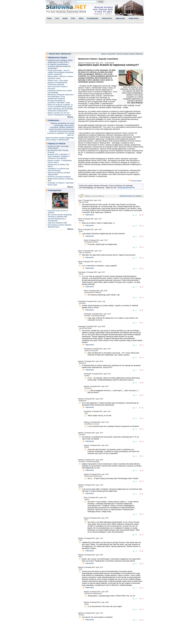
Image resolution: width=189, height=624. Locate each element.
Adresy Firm (107, 18)
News (49, 18)
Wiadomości (66, 54)
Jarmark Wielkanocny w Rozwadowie (57, 220)
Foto (73, 18)
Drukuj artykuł (136, 181)
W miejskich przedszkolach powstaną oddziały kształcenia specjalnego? (59, 66)
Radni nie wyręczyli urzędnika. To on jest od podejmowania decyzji (60, 106)
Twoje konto (133, 18)
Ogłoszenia (120, 18)
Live (57, 18)
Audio (65, 18)
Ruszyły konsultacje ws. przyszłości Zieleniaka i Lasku (59, 102)
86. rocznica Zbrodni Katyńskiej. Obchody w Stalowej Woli (60, 216)
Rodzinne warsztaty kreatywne (59, 177)
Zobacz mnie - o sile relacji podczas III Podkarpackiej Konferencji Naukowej (58, 82)
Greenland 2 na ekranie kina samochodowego (58, 169)
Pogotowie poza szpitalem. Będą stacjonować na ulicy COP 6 (60, 61)
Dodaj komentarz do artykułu (130, 196)
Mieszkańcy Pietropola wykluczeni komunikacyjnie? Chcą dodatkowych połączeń (61, 96)
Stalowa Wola (54, 54)
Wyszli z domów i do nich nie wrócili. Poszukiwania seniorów (59, 114)
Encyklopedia (92, 18)
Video (81, 18)
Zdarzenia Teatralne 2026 (57, 223)
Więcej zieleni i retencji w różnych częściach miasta (60, 77)
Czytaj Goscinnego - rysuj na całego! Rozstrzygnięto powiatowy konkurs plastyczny (60, 72)
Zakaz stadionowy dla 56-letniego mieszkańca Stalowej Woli (60, 110)
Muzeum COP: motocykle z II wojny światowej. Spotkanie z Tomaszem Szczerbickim (59, 156)
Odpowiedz (89, 215)
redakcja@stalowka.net (126, 188)
